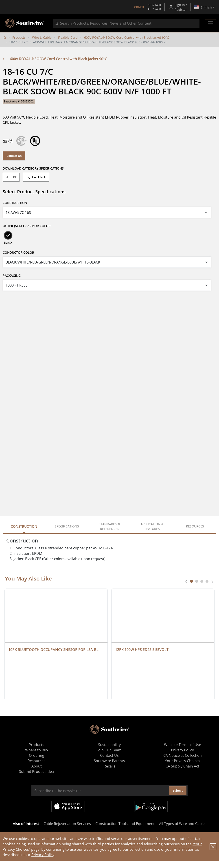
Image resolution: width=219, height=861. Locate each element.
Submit (178, 791)
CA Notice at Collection (182, 755)
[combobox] (126, 23)
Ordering (36, 755)
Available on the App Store (68, 806)
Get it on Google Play (151, 806)
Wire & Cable (42, 37)
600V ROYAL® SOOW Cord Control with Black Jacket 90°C (126, 37)
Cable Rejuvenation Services (67, 823)
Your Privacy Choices (182, 760)
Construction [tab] (24, 526)
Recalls (109, 766)
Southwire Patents (109, 760)
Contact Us (14, 156)
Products (19, 37)
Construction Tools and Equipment (125, 823)
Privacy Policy (42, 854)
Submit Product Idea (36, 771)
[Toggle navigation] (210, 23)
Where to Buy (36, 750)
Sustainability (109, 744)
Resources (36, 760)
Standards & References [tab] (109, 526)
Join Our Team (109, 750)
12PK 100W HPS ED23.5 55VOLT (142, 649)
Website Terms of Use (182, 744)
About (36, 766)
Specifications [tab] (67, 526)
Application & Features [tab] (152, 526)
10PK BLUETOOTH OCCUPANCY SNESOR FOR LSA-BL (53, 649)
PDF (11, 177)
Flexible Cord (68, 37)
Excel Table (36, 177)
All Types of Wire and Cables (182, 823)
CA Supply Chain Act (182, 766)
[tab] (191, 581)
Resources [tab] (195, 526)
